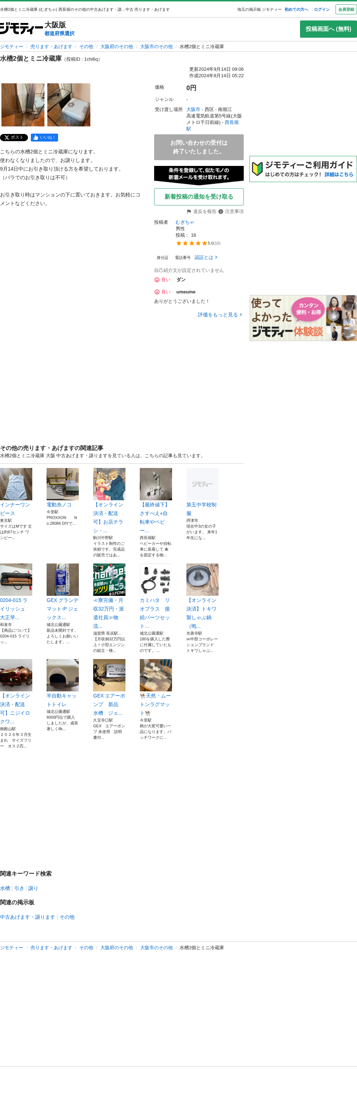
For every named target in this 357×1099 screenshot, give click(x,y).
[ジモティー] (21, 29)
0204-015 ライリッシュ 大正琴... (16, 592)
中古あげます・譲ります (27, 917)
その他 (86, 46)
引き (19, 888)
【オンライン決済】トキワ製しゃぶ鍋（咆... (202, 596)
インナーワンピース (16, 492)
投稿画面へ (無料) (328, 29)
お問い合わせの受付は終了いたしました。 (199, 147)
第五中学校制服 (202, 492)
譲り (33, 888)
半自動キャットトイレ (63, 683)
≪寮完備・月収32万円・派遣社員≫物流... (109, 596)
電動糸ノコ (63, 487)
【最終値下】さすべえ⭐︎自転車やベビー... (156, 500)
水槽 (5, 888)
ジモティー (11, 46)
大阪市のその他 (156, 46)
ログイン (322, 9)
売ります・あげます (51, 46)
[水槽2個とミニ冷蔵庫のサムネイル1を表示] (23, 105)
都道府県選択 (59, 33)
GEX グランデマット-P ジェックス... (63, 592)
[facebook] (44, 138)
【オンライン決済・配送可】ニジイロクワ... (16, 691)
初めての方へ (296, 9)
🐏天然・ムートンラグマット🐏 (156, 687)
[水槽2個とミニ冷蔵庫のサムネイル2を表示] (69, 105)
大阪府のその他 (116, 46)
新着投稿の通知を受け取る (199, 197)
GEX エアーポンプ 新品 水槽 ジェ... (109, 687)
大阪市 (193, 109)
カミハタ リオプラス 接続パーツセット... (156, 596)
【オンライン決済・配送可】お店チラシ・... (109, 500)
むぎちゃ (185, 222)
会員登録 (346, 9)
